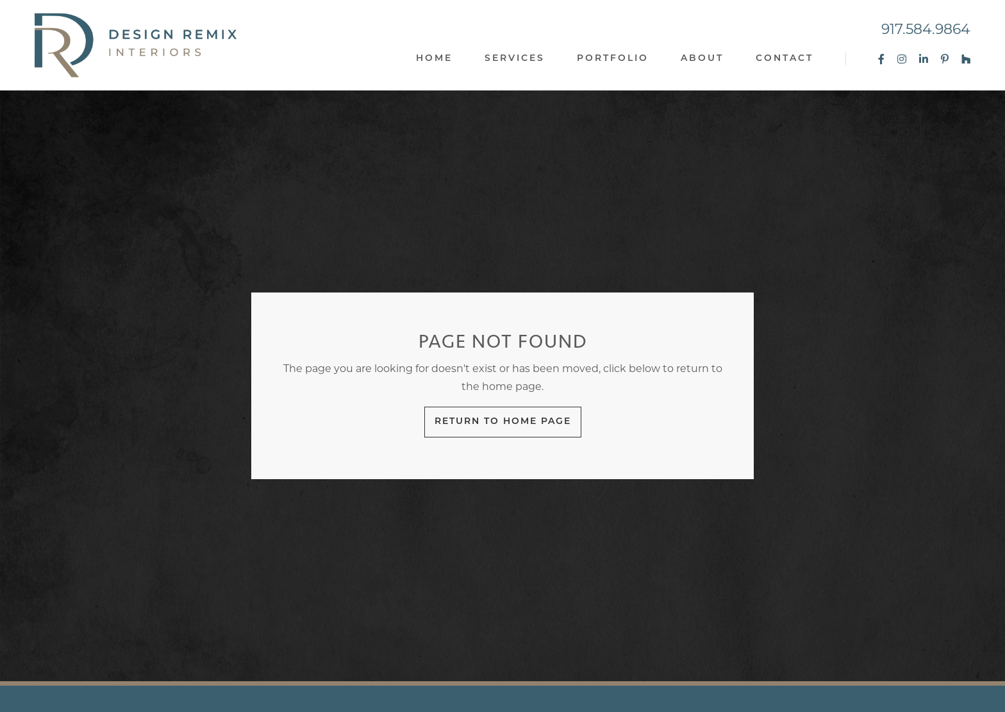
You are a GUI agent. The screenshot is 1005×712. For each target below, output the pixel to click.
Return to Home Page (503, 422)
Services (515, 59)
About (702, 59)
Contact (784, 59)
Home (434, 59)
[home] (136, 45)
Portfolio (613, 59)
